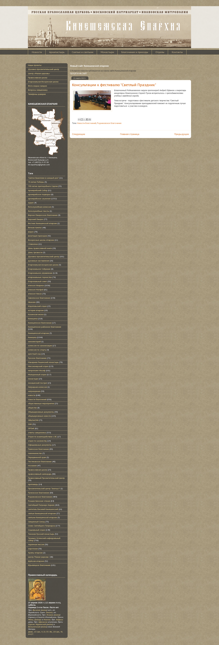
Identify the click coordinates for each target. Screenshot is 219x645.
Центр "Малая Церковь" (38, 557)
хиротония (33, 549)
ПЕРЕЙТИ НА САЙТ (78, 73)
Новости (37, 52)
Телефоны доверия (37, 94)
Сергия (31, 624)
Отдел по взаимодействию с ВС (42, 437)
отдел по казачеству (37, 441)
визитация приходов (37, 236)
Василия (36, 610)
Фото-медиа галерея (37, 86)
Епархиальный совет (37, 281)
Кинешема (33, 318)
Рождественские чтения (39, 501)
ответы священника (37, 432)
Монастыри (107, 52)
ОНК (30, 424)
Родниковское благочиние (109, 123)
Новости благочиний (86, 123)
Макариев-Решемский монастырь (43, 362)
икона (44, 610)
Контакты (177, 52)
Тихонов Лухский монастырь (41, 534)
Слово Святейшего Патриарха (41, 526)
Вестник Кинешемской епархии (42, 223)
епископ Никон (35, 294)
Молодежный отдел (37, 374)
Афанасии (42, 622)
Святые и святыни (82, 52)
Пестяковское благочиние (40, 461)
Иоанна (46, 619)
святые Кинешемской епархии (42, 513)
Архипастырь (57, 52)
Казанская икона (36, 314)
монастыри (33, 379)
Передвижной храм (37, 457)
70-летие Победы (36, 182)
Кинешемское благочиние (40, 323)
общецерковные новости (39, 416)
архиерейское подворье (39, 194)
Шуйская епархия (36, 561)
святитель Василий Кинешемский (43, 509)
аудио (31, 203)
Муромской (40, 624)
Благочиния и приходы (134, 52)
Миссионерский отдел (38, 366)
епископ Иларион (36, 285)
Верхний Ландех (35, 219)
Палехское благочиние (38, 449)
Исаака (49, 615)
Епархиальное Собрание (39, 269)
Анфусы (59, 619)
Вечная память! (35, 227)
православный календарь (40, 474)
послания (32, 465)
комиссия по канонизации (40, 345)
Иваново (32, 302)
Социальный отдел (36, 530)
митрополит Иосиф (36, 370)
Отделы (159, 52)
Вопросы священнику (37, 90)
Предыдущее (181, 134)
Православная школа (37, 77)
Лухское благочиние (37, 358)
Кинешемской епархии (38, 333)
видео (31, 232)
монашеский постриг (37, 383)
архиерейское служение (39, 198)
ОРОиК (31, 428)
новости (31, 395)
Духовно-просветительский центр (43, 69)
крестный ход (34, 354)
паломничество (35, 453)
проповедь (33, 484)
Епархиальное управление (40, 273)
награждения (34, 391)
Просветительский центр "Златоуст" (44, 488)
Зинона (49, 612)
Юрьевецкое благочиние (39, 565)
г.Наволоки (33, 244)
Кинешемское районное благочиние (44, 327)
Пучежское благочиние (38, 493)
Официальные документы (40, 445)
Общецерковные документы (41, 412)
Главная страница (129, 134)
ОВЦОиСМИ (33, 420)
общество (32, 408)
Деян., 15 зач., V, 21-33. (38, 632)
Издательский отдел (37, 306)
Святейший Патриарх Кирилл (41, 505)
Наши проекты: (35, 65)
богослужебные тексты (38, 211)
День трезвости (35, 252)
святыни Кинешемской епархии (42, 517)
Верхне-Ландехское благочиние (43, 215)
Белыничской (34, 627)
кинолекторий (34, 341)
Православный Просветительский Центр (46, 478)
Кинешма (32, 337)
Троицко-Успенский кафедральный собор (44, 539)
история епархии (36, 310)
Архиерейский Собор (37, 190)
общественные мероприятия (41, 403)
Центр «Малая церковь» (39, 73)
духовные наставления (38, 261)
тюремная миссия (36, 544)
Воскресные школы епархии (41, 240)
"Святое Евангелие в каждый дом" (43, 178)
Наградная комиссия (37, 387)
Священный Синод (36, 522)
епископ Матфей (35, 290)
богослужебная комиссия (39, 207)
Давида (37, 619)
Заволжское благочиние (39, 298)
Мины (30, 619)
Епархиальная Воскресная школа (43, 82)
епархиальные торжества (40, 277)
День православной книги (40, 248)
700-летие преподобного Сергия (43, 186)
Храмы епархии (35, 553)
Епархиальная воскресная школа (43, 265)
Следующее (78, 134)
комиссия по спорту (37, 350)
